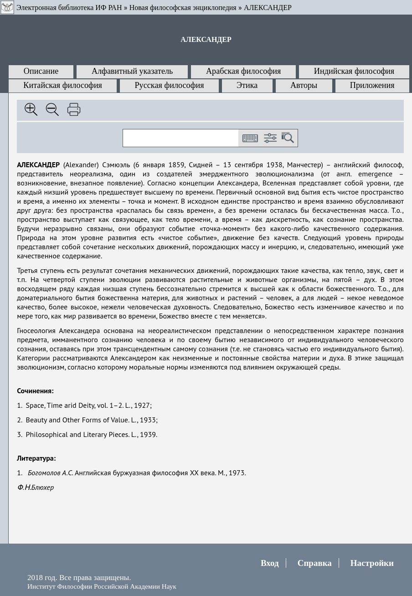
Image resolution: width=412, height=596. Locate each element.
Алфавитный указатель (132, 71)
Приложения (372, 85)
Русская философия (169, 85)
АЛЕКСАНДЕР (268, 7)
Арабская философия (243, 71)
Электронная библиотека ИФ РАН (69, 7)
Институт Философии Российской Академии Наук (101, 586)
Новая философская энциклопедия (183, 7)
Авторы (303, 85)
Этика (247, 85)
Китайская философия (62, 85)
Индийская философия (354, 71)
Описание (41, 71)
